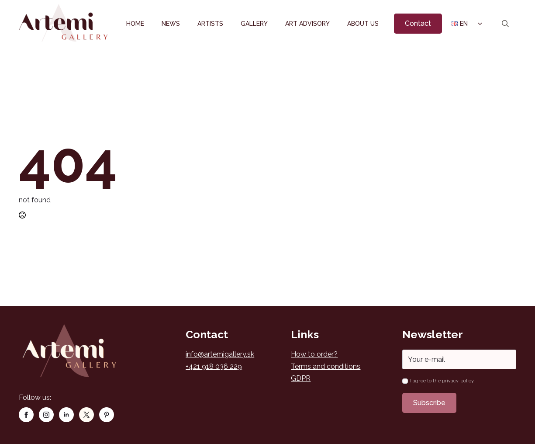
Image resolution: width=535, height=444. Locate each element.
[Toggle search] (505, 23)
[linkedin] (66, 414)
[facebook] (26, 414)
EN (459, 23)
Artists (210, 23)
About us (363, 23)
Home (135, 23)
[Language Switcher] (479, 23)
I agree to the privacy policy (442, 381)
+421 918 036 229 (214, 366)
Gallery (254, 23)
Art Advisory (307, 23)
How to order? (314, 354)
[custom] (86, 414)
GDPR (301, 378)
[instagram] (46, 414)
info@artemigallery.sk (220, 354)
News (171, 23)
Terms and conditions (325, 366)
